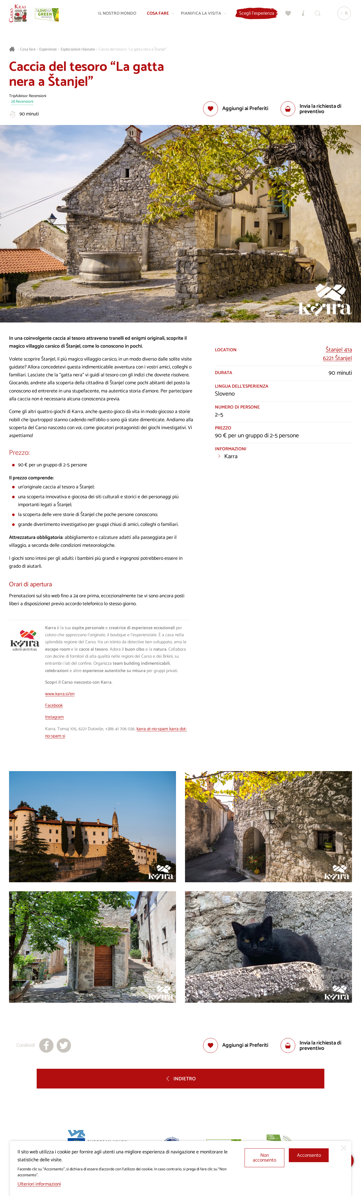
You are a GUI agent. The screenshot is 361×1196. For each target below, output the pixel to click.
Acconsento (309, 1155)
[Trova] (316, 16)
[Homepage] (20, 16)
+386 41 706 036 (120, 729)
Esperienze (48, 49)
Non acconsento (264, 1158)
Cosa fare (28, 49)
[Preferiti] (286, 16)
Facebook (54, 705)
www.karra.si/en (59, 694)
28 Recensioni (22, 102)
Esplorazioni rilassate (78, 49)
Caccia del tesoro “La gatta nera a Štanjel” (133, 49)
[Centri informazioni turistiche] (301, 16)
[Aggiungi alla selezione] (235, 108)
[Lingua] (342, 16)
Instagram (54, 717)
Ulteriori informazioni (39, 1184)
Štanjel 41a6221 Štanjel (337, 354)
